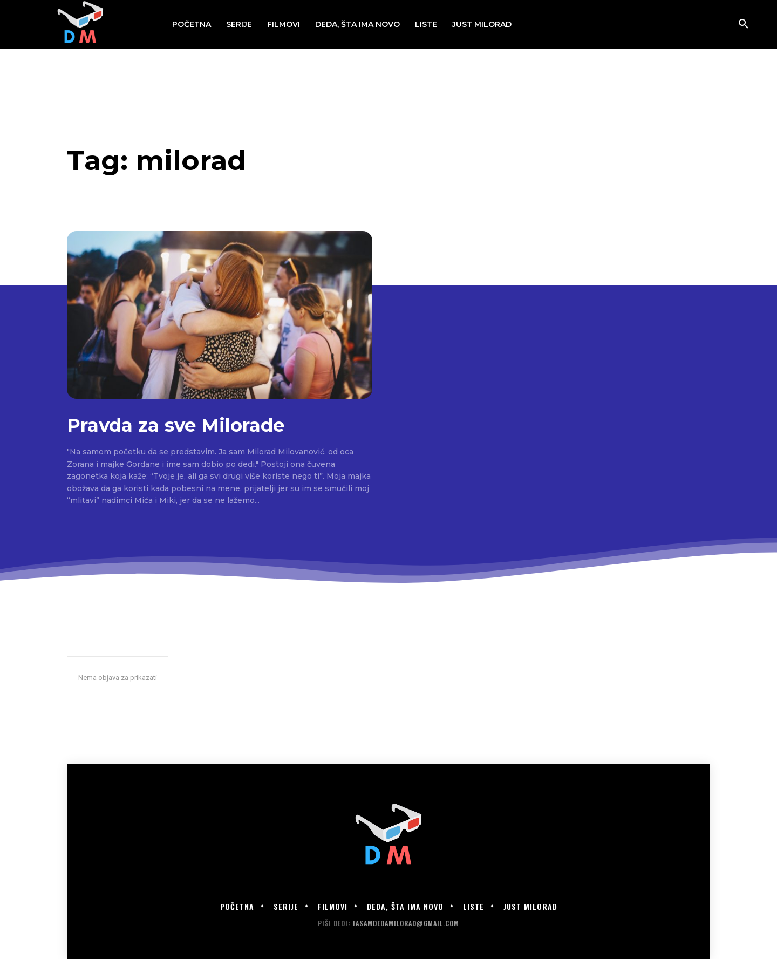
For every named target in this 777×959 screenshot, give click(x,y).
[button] (743, 24)
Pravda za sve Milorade (175, 425)
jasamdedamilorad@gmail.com (405, 923)
